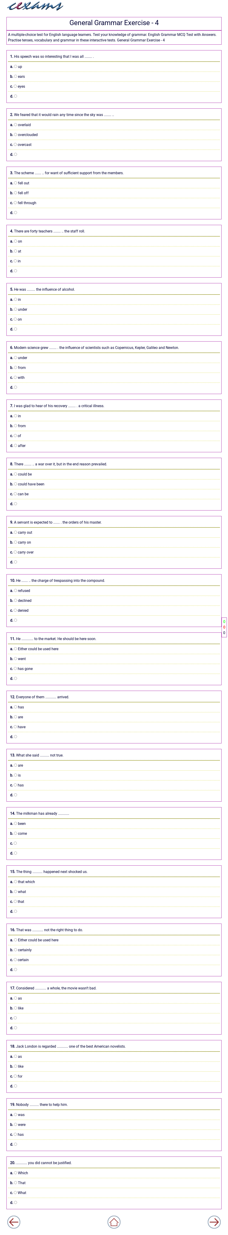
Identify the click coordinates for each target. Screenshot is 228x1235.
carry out (21, 532)
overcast (20, 144)
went (18, 659)
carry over (22, 552)
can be (19, 494)
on (16, 241)
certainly (21, 950)
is (15, 775)
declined (20, 600)
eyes (17, 86)
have (18, 727)
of (15, 436)
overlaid (20, 125)
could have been (27, 484)
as (16, 998)
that (17, 901)
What (18, 1193)
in (15, 261)
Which (19, 1173)
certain (19, 960)
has (17, 707)
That (18, 1183)
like (16, 1008)
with (17, 377)
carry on (20, 542)
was (17, 1115)
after (18, 446)
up (16, 66)
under (18, 309)
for (16, 1076)
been (18, 823)
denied (19, 610)
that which (22, 882)
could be (21, 474)
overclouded (24, 135)
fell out (19, 183)
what (18, 892)
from (18, 367)
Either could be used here (34, 649)
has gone (21, 669)
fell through (23, 203)
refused (20, 591)
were (18, 1124)
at (15, 251)
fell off (19, 193)
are (16, 717)
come (18, 833)
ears (17, 76)
